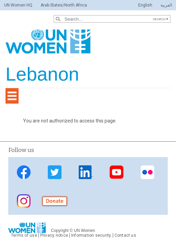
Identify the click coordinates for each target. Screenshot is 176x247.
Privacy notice (54, 235)
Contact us (125, 235)
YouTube (116, 172)
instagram (23, 201)
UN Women (84, 230)
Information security (91, 235)
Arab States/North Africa (64, 5)
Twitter (54, 172)
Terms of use (24, 235)
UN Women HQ (18, 5)
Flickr (147, 172)
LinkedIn (85, 172)
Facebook (23, 172)
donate (54, 201)
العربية (166, 5)
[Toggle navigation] (12, 96)
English (145, 5)
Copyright (59, 230)
